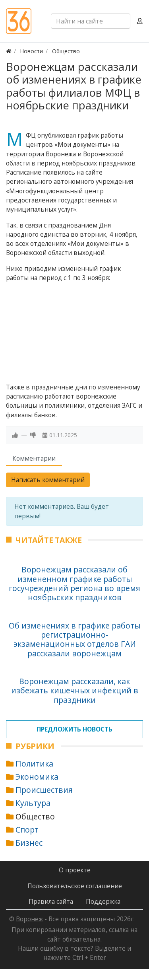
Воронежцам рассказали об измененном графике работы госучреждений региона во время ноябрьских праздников (74, 583)
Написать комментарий (48, 479)
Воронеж (29, 919)
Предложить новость (74, 729)
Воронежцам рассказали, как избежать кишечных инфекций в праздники (74, 690)
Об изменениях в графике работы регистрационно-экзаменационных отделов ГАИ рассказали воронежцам (74, 639)
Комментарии (34, 458)
